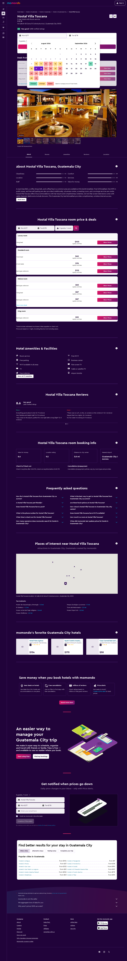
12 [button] (46, 64)
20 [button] (51, 68)
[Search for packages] (3, 22)
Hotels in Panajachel (73, 861)
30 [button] (31, 78)
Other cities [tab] (24, 851)
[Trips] (3, 27)
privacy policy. (51, 825)
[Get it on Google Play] (102, 923)
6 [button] (50, 59)
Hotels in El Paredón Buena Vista (77, 869)
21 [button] (55, 68)
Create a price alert (99, 691)
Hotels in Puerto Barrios (74, 872)
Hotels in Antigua (24, 861)
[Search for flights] (3, 9)
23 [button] (31, 73)
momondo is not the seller (68, 899)
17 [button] (36, 68)
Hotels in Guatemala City (60, 11)
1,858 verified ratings (37, 29)
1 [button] (76, 54)
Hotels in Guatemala (31, 11)
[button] (3, 3)
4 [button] (41, 59)
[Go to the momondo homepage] (13, 3)
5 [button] (45, 59)
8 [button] (60, 59)
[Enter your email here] (42, 811)
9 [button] (31, 64)
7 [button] (55, 59)
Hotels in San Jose (24, 866)
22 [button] (60, 68)
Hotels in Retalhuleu (25, 875)
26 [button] (46, 73)
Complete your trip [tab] (66, 851)
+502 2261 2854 (23, 26)
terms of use (41, 825)
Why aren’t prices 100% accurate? (68, 906)
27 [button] (50, 73)
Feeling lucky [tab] (52, 851)
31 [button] (36, 78)
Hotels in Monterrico (73, 864)
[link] (67, 703)
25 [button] (41, 73)
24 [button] (36, 73)
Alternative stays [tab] (37, 851)
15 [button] (60, 64)
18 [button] (41, 68)
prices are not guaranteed (59, 893)
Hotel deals (20, 11)
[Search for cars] (3, 18)
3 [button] (36, 59)
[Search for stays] (3, 13)
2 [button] (31, 59)
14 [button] (55, 64)
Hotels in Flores (24, 864)
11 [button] (41, 64)
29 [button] (60, 73)
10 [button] (36, 64)
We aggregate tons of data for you (68, 902)
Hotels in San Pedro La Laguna (28, 869)
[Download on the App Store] (102, 928)
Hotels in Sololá (72, 866)
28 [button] (55, 73)
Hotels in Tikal (71, 875)
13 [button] (50, 64)
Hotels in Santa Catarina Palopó (29, 872)
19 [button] (46, 68)
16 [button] (31, 68)
